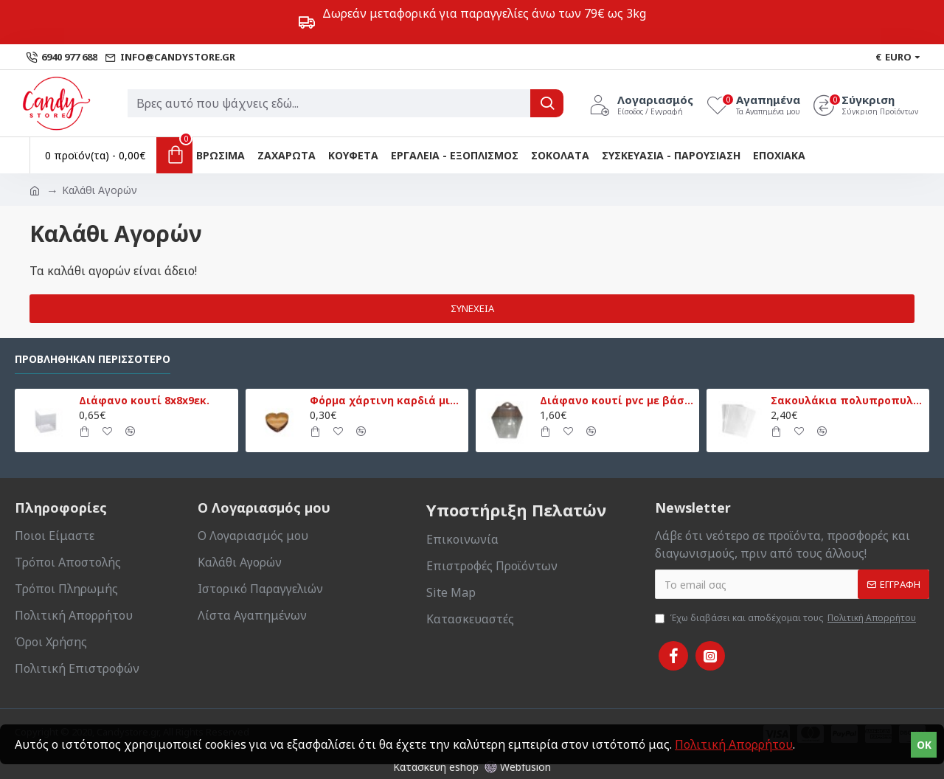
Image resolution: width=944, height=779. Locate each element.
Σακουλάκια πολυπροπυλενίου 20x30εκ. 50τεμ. (847, 400)
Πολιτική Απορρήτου (734, 744)
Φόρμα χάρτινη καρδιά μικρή (386, 400)
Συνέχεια (472, 308)
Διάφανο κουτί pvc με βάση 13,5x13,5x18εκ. (616, 400)
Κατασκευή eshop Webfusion (472, 767)
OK (924, 745)
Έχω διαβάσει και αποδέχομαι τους (786, 618)
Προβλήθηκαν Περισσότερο (92, 359)
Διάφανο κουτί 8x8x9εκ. (144, 400)
